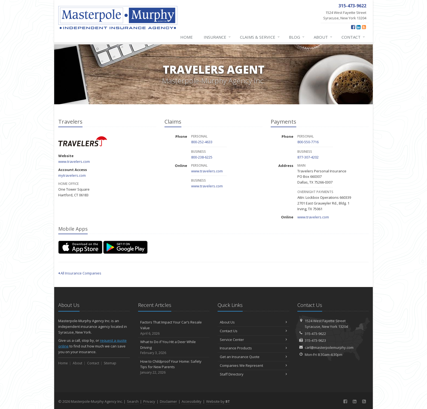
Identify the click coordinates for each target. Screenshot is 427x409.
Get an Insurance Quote (253, 356)
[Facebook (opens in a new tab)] (353, 27)
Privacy (149, 401)
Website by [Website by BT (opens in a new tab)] (218, 401)
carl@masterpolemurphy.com (329, 347)
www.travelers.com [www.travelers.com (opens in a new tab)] (74, 161)
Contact (353, 37)
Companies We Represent (253, 365)
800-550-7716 (308, 141)
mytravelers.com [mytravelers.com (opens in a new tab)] (72, 175)
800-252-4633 (201, 141)
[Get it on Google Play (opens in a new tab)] (125, 247)
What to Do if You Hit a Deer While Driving (174, 347)
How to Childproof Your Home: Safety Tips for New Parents (174, 367)
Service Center (253, 339)
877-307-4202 (308, 157)
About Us (253, 322)
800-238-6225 (201, 157)
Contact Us (253, 330)
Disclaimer (168, 401)
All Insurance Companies (79, 273)
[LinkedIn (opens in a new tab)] (358, 27)
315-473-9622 (315, 333)
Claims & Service (260, 37)
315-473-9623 (315, 340)
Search (133, 401)
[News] (364, 27)
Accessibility (192, 401)
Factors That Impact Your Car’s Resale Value (174, 328)
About (323, 37)
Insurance (217, 37)
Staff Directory (253, 374)
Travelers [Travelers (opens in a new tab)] (82, 141)
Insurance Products (253, 348)
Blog (297, 37)
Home (186, 37)
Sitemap (110, 363)
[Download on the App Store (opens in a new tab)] (80, 247)
